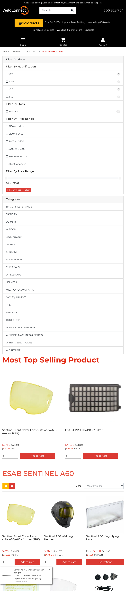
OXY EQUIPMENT (16, 297)
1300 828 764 (113, 10)
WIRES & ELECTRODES (19, 342)
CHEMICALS (13, 267)
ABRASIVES (12, 252)
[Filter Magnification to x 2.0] (63, 82)
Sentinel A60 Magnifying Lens (102, 538)
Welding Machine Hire (69, 29)
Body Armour (14, 236)
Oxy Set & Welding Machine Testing (65, 22)
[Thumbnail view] (5, 486)
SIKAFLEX (11, 214)
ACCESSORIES (14, 259)
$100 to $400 (14, 133)
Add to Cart (37, 455)
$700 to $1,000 (15, 148)
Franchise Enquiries (43, 29)
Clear (27, 190)
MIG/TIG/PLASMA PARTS (20, 289)
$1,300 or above (16, 164)
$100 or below (15, 126)
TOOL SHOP (13, 319)
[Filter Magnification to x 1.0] (63, 97)
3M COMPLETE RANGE (19, 206)
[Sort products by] (104, 486)
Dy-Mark (11, 221)
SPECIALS (11, 312)
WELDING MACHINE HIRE (21, 327)
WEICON (11, 229)
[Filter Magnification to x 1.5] (63, 89)
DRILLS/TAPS (13, 274)
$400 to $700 (15, 141)
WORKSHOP (13, 350)
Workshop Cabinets (99, 22)
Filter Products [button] (16, 59)
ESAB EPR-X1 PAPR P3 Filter (84, 430)
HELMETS (11, 282)
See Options (105, 561)
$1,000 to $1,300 (16, 156)
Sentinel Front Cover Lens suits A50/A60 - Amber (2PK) (29, 431)
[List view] (12, 486)
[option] (31, 414)
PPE (8, 304)
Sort (78, 485)
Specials (89, 29)
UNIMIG (10, 244)
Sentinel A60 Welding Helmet (58, 538)
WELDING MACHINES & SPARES (24, 335)
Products (28, 23)
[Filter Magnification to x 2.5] (63, 74)
